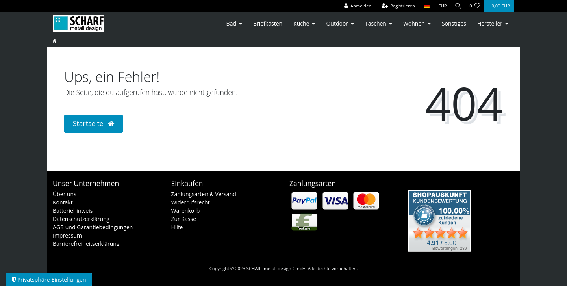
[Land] (424, 6)
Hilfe (177, 227)
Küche (301, 23)
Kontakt (63, 202)
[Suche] (457, 6)
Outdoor (337, 23)
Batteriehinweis (73, 210)
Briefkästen (267, 23)
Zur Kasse (183, 219)
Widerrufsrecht (190, 202)
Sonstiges (454, 23)
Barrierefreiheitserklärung (86, 243)
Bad (231, 23)
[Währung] (441, 6)
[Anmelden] (356, 6)
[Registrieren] (396, 6)
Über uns (64, 194)
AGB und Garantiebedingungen (93, 227)
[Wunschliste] (474, 6)
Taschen (375, 23)
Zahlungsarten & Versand (203, 194)
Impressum (67, 235)
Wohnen (414, 23)
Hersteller (489, 23)
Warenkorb (185, 210)
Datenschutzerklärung (81, 219)
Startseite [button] (93, 123)
